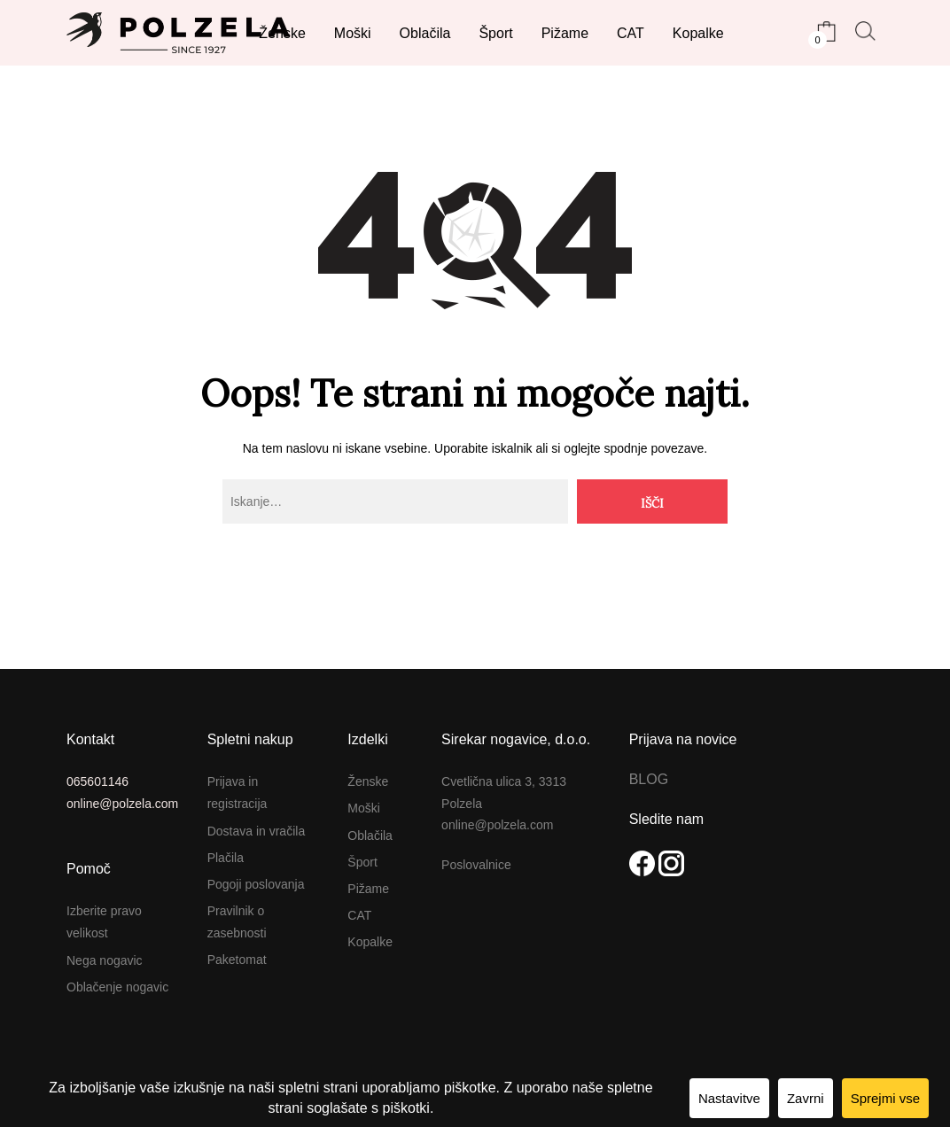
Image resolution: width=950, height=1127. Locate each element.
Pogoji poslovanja (256, 884)
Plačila (225, 858)
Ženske (367, 781)
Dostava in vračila (256, 831)
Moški (363, 808)
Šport (362, 862)
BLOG (648, 779)
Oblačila (370, 835)
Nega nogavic (104, 960)
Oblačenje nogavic (117, 987)
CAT (359, 915)
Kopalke (370, 942)
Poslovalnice (476, 865)
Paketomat (237, 959)
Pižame (368, 889)
